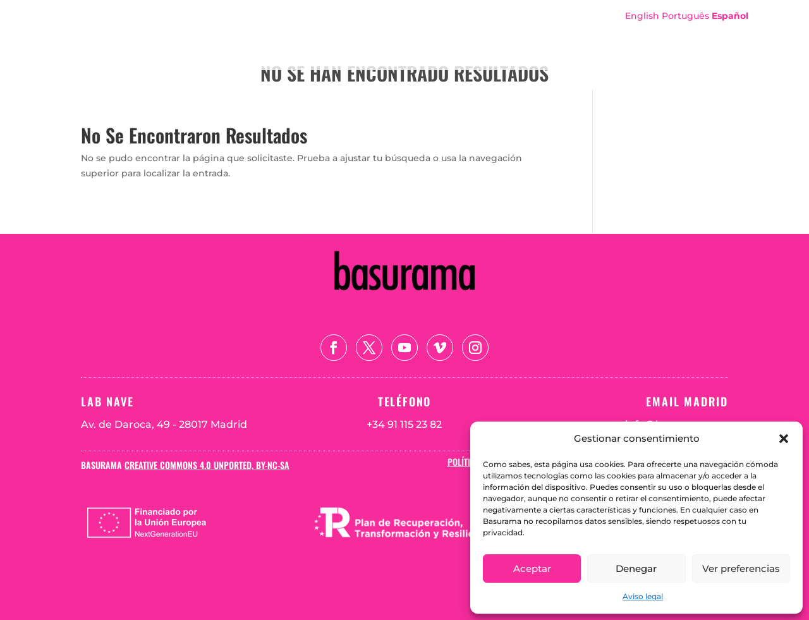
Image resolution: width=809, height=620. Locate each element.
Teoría (683, 34)
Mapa (641, 34)
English (642, 15)
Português (685, 15)
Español (730, 15)
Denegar (636, 568)
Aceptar (532, 568)
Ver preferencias (741, 568)
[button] (783, 438)
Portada (426, 34)
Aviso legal (643, 596)
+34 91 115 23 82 (404, 424)
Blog (726, 34)
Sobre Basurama (504, 34)
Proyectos (587, 34)
